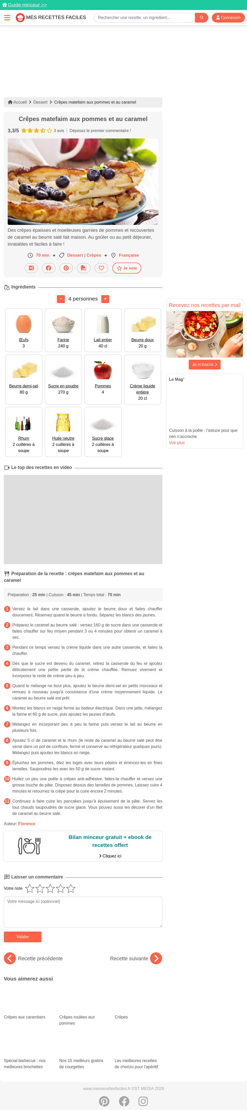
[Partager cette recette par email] (31, 268)
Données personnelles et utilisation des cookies (75, 1090)
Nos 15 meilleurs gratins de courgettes (83, 1029)
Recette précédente (33, 958)
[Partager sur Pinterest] (66, 268)
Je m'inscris (204, 364)
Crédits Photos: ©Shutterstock (121, 1095)
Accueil (17, 102)
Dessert (40, 102)
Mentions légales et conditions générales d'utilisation (162, 1090)
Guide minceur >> (27, 4)
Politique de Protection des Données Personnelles (50, 1095)
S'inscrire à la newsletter (217, 1095)
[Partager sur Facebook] (48, 268)
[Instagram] (143, 1080)
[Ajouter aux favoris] (101, 268)
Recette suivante (136, 958)
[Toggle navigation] (7, 17)
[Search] (201, 18)
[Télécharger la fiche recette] (84, 268)
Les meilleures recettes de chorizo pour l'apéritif (138, 1024)
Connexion (228, 17)
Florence (26, 823)
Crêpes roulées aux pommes (83, 1000)
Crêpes (130, 989)
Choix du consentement (172, 1095)
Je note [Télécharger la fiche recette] (127, 268)
